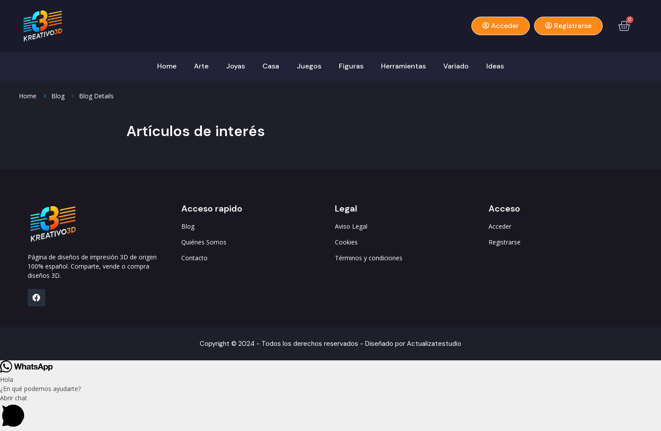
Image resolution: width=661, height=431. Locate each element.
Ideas (495, 66)
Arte (201, 66)
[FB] (36, 297)
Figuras (351, 66)
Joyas (235, 66)
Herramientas (403, 66)
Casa (270, 66)
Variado (456, 66)
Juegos (309, 66)
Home (166, 66)
